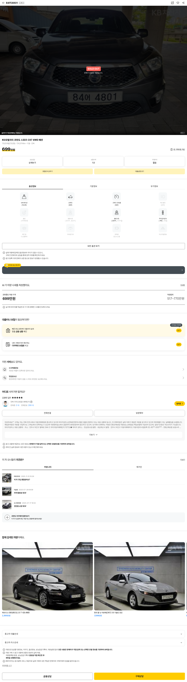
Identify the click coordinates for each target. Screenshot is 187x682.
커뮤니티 (47, 467)
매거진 (139, 467)
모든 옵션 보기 (93, 246)
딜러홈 (178, 404)
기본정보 (93, 186)
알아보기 (93, 330)
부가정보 (154, 186)
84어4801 (15, 2)
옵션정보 (32, 186)
